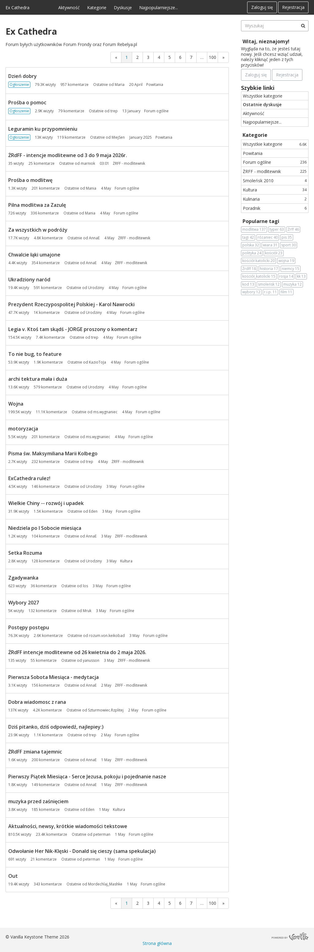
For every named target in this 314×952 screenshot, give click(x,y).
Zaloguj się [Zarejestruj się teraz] (256, 75)
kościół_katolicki (258, 276)
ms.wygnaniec (105, 411)
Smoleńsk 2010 (275, 180)
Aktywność (69, 7)
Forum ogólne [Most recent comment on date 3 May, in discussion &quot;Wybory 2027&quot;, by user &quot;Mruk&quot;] (122, 610)
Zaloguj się (262, 7)
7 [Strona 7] (191, 57)
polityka (251, 253)
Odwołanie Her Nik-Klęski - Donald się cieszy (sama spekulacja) (82, 851)
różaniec (268, 237)
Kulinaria (275, 199)
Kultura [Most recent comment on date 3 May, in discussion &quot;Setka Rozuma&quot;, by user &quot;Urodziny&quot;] (126, 561)
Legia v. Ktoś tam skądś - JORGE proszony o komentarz (72, 329)
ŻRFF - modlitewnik (275, 171)
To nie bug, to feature (35, 354)
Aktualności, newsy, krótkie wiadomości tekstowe (67, 826)
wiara (270, 245)
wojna (286, 261)
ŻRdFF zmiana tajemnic (35, 751)
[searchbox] (274, 25)
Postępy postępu (28, 627)
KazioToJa (97, 362)
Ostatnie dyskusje (262, 104)
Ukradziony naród (29, 279)
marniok (88, 163)
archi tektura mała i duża (37, 379)
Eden (93, 511)
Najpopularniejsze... (158, 7)
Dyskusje (123, 7)
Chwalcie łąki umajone (34, 254)
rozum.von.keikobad (107, 635)
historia (269, 269)
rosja (286, 276)
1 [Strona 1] (126, 57)
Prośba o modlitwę (30, 180)
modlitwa (254, 229)
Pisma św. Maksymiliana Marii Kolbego (53, 453)
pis (286, 237)
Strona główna (157, 943)
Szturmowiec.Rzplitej (106, 710)
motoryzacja (23, 428)
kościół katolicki (258, 261)
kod (248, 284)
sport (288, 245)
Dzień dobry (22, 76)
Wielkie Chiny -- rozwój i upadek (46, 503)
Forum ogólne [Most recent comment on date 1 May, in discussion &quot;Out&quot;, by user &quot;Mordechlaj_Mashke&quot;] (153, 884)
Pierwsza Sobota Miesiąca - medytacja (53, 677)
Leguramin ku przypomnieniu (42, 128)
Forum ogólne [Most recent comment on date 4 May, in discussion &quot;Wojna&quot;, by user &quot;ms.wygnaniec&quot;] (148, 411)
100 (212, 57)
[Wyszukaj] (302, 25)
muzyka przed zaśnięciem (38, 801)
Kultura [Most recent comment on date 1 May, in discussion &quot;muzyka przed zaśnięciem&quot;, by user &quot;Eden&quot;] (119, 809)
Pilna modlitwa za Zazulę (37, 205)
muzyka (292, 284)
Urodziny (96, 287)
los (85, 585)
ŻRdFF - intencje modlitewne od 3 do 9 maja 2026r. (67, 155)
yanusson (91, 660)
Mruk (87, 610)
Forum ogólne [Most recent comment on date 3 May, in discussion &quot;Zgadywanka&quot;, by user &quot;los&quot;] (118, 585)
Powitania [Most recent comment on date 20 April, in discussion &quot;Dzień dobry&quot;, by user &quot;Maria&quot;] (154, 84)
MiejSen (118, 137)
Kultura (275, 190)
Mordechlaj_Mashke (105, 884)
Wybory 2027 (23, 602)
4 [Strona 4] (159, 57)
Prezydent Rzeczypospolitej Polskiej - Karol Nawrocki (71, 304)
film (286, 292)
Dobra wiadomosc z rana (37, 702)
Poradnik (275, 208)
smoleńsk (269, 284)
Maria (119, 84)
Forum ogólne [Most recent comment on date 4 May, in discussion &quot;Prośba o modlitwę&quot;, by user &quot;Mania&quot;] (127, 188)
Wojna (15, 403)
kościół (273, 253)
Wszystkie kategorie (262, 96)
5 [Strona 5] (169, 57)
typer (277, 229)
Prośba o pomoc (27, 102)
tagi (248, 237)
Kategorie (96, 7)
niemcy (290, 269)
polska (250, 245)
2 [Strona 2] (137, 57)
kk (301, 276)
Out (13, 876)
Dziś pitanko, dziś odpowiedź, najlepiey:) (56, 726)
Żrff (293, 229)
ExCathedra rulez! (29, 478)
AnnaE (94, 238)
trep (114, 111)
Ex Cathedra (17, 7)
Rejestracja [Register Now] (287, 75)
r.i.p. (270, 292)
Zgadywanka (23, 577)
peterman (101, 834)
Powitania (252, 153)
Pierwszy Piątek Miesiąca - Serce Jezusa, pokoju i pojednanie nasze (87, 776)
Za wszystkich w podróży (37, 229)
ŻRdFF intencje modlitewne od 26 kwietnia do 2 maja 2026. (77, 652)
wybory (251, 292)
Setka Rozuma (25, 552)
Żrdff (249, 269)
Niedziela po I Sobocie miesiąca (44, 528)
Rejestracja (293, 7)
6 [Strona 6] (180, 57)
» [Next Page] (223, 57)
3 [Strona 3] (148, 57)
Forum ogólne (275, 162)
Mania (91, 188)
